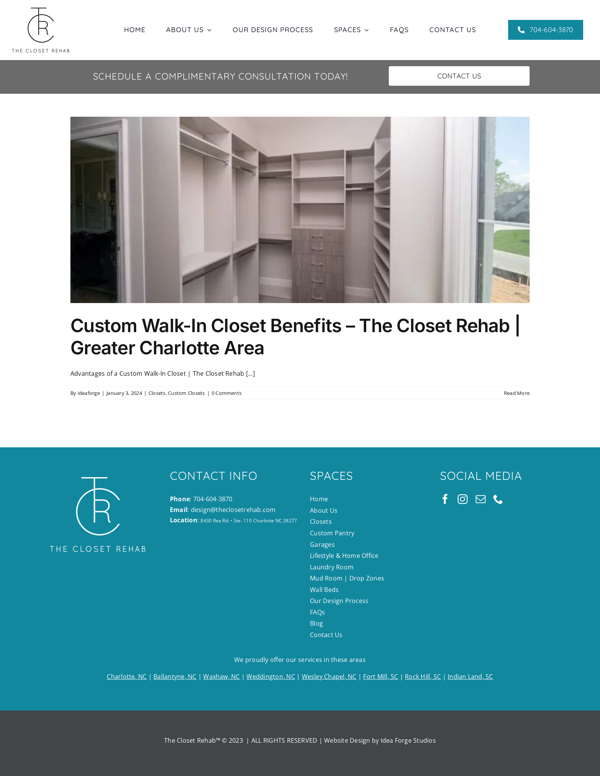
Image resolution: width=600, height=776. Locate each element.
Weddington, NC (270, 676)
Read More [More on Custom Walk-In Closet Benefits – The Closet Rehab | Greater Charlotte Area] (517, 393)
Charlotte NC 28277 (275, 520)
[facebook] (445, 499)
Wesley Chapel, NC (329, 676)
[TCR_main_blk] (40, 11)
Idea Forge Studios (408, 740)
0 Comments (226, 393)
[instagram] (463, 499)
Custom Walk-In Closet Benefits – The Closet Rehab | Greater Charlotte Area (295, 336)
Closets (157, 393)
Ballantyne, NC (174, 676)
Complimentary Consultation (233, 76)
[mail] (481, 499)
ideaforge (89, 393)
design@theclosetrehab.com (233, 509)
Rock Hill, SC (423, 676)
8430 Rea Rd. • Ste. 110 (226, 520)
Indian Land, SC (470, 676)
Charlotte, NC (127, 676)
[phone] (498, 499)
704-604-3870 (213, 499)
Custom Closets (186, 393)
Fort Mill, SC (380, 676)
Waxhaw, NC (221, 676)
